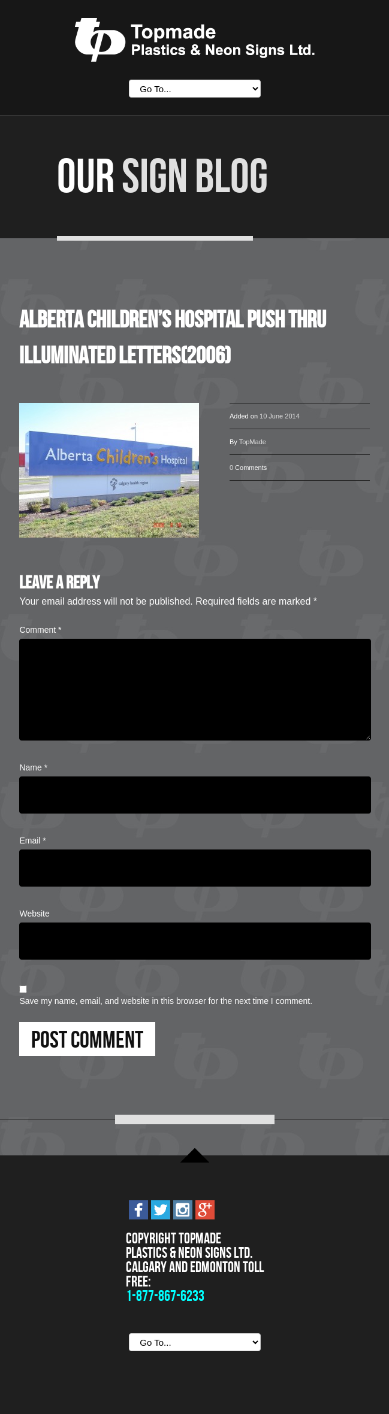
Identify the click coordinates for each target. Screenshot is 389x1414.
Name (33, 767)
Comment (40, 630)
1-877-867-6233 (165, 1296)
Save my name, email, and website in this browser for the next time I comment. (165, 1001)
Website (34, 913)
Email (32, 840)
